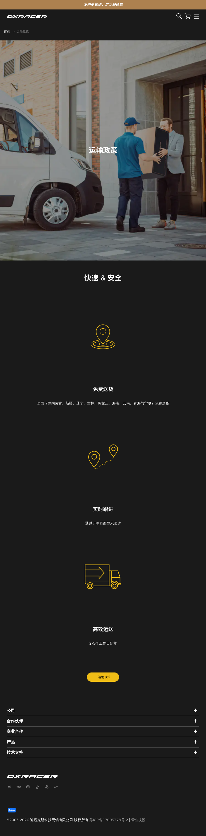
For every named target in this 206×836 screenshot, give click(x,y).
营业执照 (138, 820)
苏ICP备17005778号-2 (108, 820)
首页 (7, 31)
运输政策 (104, 677)
